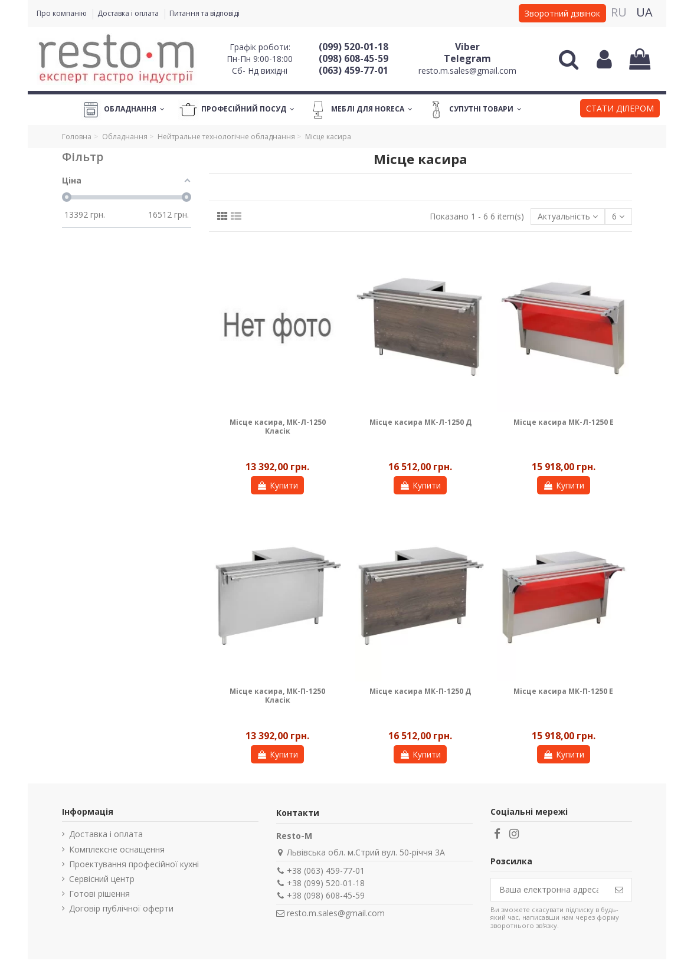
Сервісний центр (102, 878)
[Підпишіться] (619, 889)
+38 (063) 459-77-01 (326, 870)
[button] (620, 110)
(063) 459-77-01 (353, 70)
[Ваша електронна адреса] (549, 889)
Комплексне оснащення (117, 849)
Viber (467, 46)
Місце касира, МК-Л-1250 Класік (278, 426)
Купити (277, 485)
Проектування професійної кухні (134, 864)
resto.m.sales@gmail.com (467, 70)
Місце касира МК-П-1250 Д (420, 691)
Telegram (467, 58)
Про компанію (63, 13)
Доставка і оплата (129, 13)
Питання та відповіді (204, 13)
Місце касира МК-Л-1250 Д (420, 422)
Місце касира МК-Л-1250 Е (563, 422)
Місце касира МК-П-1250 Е (563, 691)
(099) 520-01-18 (353, 46)
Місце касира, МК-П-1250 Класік (277, 695)
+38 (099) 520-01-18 (326, 883)
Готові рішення (99, 893)
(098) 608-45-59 (353, 58)
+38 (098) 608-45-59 (326, 895)
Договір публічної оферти (121, 908)
